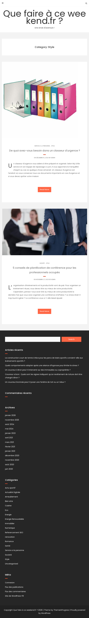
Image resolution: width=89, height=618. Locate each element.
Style (53, 146)
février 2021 (10, 446)
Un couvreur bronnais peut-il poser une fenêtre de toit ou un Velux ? (35, 382)
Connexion (10, 582)
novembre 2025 (12, 420)
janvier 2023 (10, 433)
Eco (6, 510)
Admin (53, 158)
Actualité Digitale (12, 492)
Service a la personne (42, 146)
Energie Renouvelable (14, 519)
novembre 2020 (12, 460)
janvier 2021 (10, 451)
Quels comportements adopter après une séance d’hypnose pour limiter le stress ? (42, 365)
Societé (42, 263)
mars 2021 (9, 442)
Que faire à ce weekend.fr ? (44, 18)
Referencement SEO (14, 532)
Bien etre (9, 501)
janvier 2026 (10, 415)
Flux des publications (14, 587)
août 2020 (9, 464)
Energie (8, 514)
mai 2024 (9, 428)
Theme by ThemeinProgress (56, 610)
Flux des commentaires (15, 591)
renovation (10, 537)
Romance (9, 541)
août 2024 (9, 424)
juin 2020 (9, 469)
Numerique (10, 528)
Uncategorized (11, 563)
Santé (7, 546)
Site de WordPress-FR (14, 596)
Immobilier (9, 523)
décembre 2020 (12, 455)
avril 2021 (9, 437)
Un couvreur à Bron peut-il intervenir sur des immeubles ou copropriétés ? (38, 370)
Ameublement (11, 496)
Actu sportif (10, 488)
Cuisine (8, 505)
